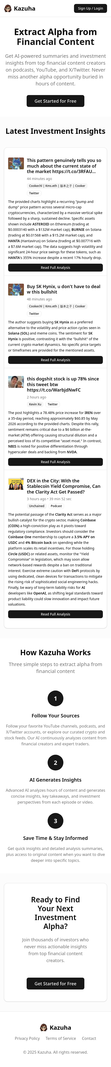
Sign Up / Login (90, 8)
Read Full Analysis (55, 267)
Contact (89, 1038)
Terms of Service (61, 1038)
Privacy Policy (27, 1038)
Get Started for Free (55, 101)
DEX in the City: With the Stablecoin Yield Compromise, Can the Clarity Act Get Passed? (63, 486)
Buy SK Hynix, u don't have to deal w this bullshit (63, 289)
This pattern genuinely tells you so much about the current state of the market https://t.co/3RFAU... (64, 165)
